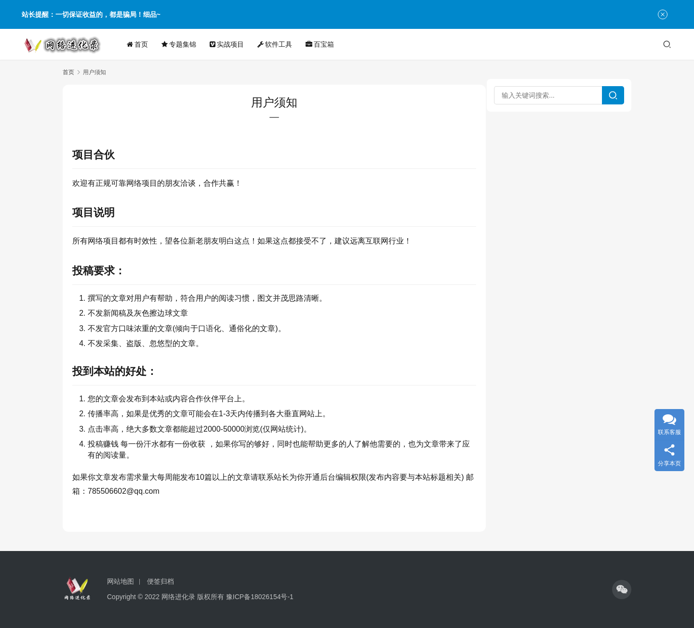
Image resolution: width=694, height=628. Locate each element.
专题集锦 (179, 44)
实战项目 (228, 44)
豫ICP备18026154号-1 (260, 597)
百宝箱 (321, 44)
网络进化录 (178, 597)
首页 (138, 44)
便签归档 (160, 581)
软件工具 (275, 44)
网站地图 (120, 581)
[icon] (621, 589)
